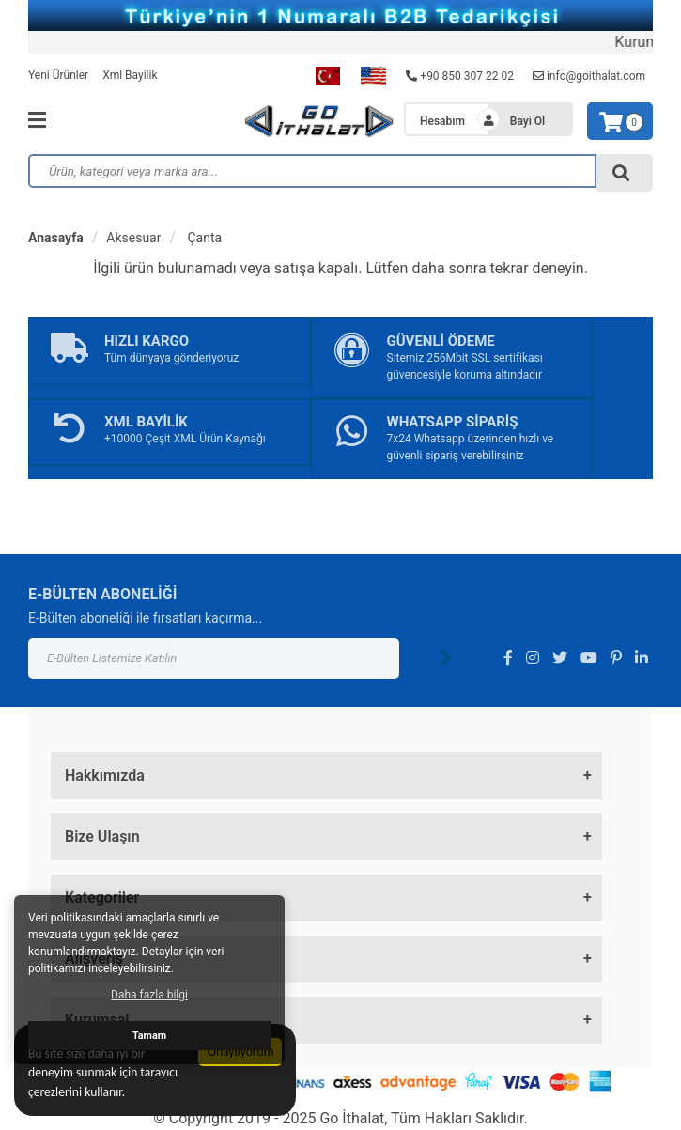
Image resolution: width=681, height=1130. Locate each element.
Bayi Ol (527, 121)
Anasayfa (56, 237)
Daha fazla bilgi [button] (149, 994)
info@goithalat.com (589, 76)
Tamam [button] (149, 1035)
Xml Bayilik (129, 75)
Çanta (203, 237)
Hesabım (442, 121)
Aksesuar (133, 237)
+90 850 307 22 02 (460, 76)
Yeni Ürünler (58, 75)
